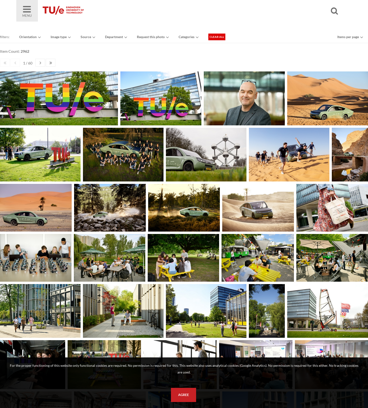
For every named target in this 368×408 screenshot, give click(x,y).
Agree (183, 395)
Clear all (217, 36)
